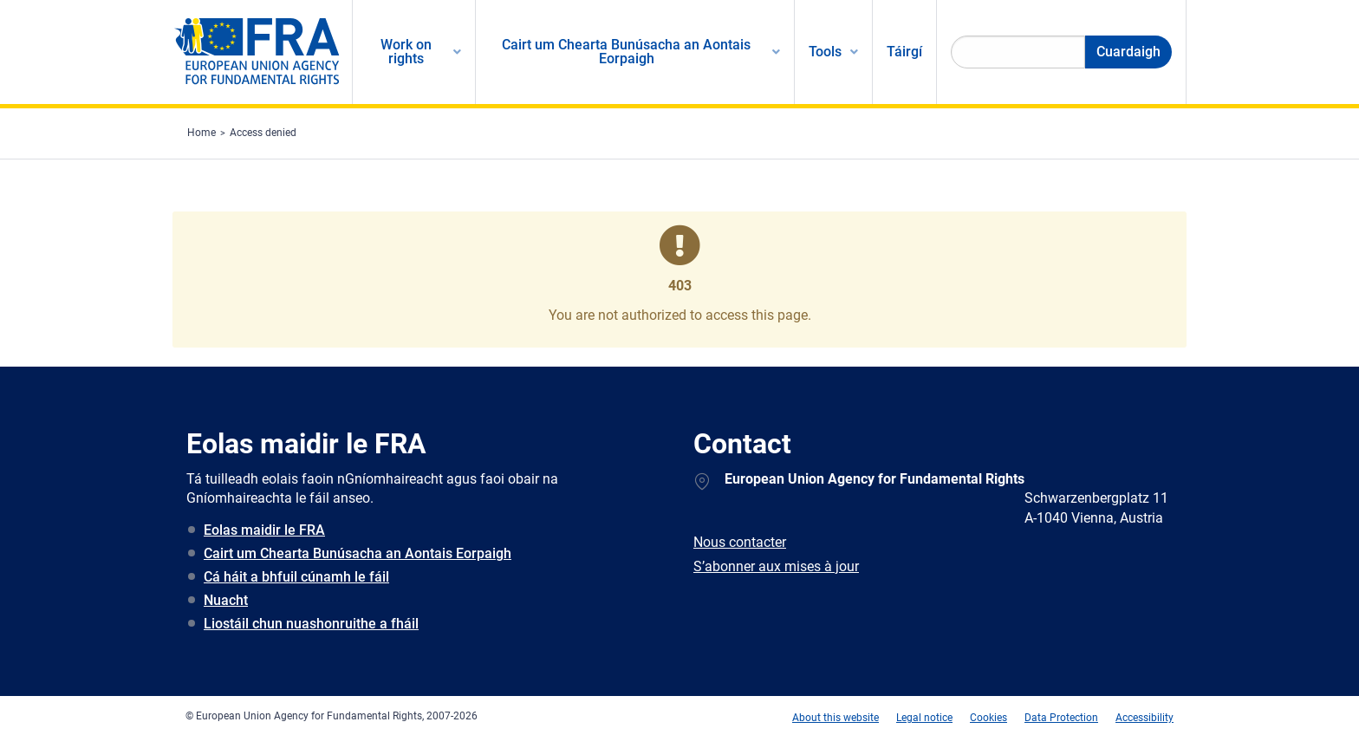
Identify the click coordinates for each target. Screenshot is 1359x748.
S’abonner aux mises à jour (776, 566)
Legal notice (924, 718)
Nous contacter (739, 542)
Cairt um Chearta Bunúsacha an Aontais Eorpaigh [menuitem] (626, 51)
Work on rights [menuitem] (406, 51)
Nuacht (226, 600)
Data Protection (1061, 718)
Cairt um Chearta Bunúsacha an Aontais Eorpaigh (357, 553)
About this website (835, 718)
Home (201, 133)
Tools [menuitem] (825, 51)
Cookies (988, 718)
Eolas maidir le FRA (264, 530)
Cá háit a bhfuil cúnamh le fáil (296, 577)
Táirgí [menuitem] (904, 51)
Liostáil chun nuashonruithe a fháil (311, 623)
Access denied (263, 133)
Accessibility (1144, 718)
